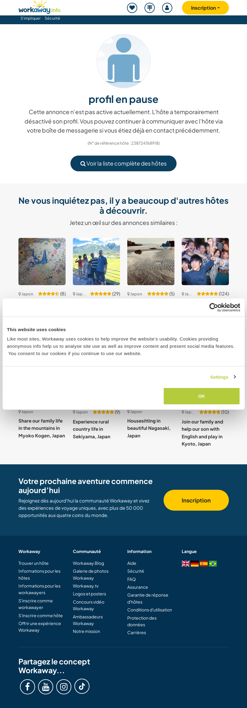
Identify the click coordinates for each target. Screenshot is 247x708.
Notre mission (86, 631)
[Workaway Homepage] (39, 6)
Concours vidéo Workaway (88, 605)
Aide (131, 563)
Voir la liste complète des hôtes (123, 163)
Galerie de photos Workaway (91, 574)
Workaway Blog (88, 563)
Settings (219, 376)
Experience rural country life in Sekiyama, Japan (91, 429)
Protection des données (142, 621)
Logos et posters (89, 593)
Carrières (136, 632)
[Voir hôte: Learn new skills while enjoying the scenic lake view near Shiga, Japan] (96, 261)
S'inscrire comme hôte (40, 615)
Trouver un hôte (33, 563)
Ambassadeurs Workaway (88, 620)
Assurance (137, 587)
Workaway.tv (86, 585)
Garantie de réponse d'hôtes (147, 598)
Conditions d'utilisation (149, 609)
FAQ (131, 579)
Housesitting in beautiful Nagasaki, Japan (149, 428)
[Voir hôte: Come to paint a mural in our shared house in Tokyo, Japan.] (42, 261)
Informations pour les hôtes (39, 574)
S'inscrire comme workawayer (35, 604)
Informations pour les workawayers (39, 589)
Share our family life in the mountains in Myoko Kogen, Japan (41, 428)
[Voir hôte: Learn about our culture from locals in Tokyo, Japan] (205, 261)
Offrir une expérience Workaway (39, 627)
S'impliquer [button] (31, 18)
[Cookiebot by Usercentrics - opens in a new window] (213, 307)
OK (201, 396)
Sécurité (52, 18)
